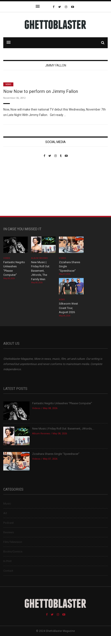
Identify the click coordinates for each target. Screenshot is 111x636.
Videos (6, 258)
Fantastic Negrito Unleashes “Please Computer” (62, 403)
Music (7, 503)
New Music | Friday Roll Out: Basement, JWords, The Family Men (40, 271)
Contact (8, 570)
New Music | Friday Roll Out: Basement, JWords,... (63, 428)
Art (5, 513)
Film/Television (12, 542)
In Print (7, 561)
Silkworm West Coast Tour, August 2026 (68, 308)
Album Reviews (39, 258)
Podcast (8, 522)
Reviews (8, 532)
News (8, 84)
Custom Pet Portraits (16, 187)
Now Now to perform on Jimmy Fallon (40, 91)
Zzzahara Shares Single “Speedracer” (55, 453)
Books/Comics (12, 551)
